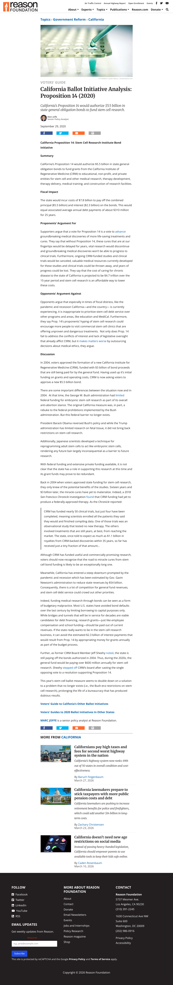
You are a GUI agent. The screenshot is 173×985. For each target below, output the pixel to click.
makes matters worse (93, 341)
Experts (86, 9)
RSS (16, 916)
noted (110, 653)
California (96, 19)
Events (150, 3)
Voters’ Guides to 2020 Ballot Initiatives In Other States (77, 712)
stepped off (70, 667)
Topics (101, 9)
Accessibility (123, 943)
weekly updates (26, 931)
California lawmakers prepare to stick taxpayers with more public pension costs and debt (101, 793)
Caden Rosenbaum (90, 863)
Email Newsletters (75, 915)
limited (120, 395)
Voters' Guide (53, 82)
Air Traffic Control (93, 3)
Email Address (24, 937)
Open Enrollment (136, 3)
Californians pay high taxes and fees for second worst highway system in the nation (100, 751)
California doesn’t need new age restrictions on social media (100, 839)
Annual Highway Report (114, 3)
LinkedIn (19, 905)
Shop (67, 942)
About (72, 9)
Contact (68, 904)
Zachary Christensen (91, 824)
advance (120, 231)
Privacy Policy (124, 938)
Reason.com (140, 9)
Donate (156, 9)
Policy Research (73, 931)
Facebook (20, 894)
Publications (118, 9)
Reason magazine (75, 936)
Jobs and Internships (76, 925)
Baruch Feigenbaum (90, 777)
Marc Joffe (48, 720)
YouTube (19, 911)
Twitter (18, 900)
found (90, 497)
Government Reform (69, 19)
